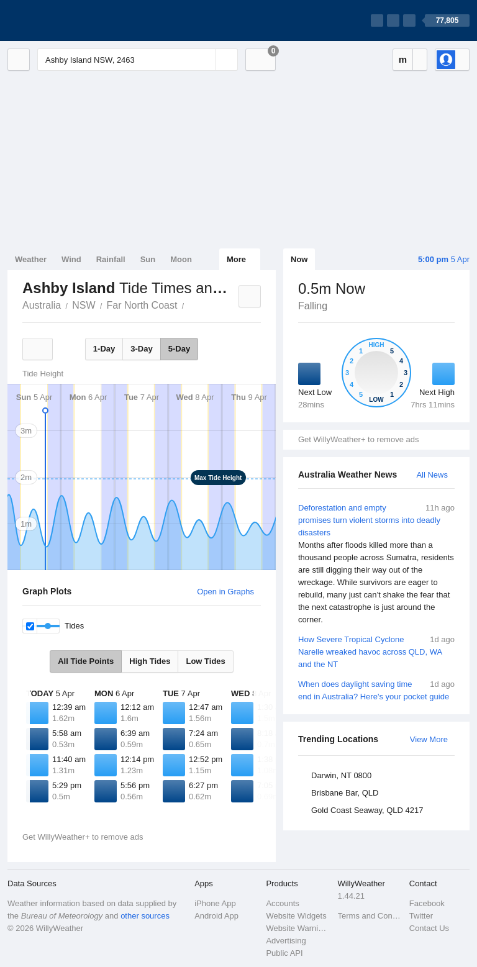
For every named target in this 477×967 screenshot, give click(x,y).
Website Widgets (296, 915)
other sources (145, 915)
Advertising (286, 940)
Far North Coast (142, 305)
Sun (148, 259)
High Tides (149, 661)
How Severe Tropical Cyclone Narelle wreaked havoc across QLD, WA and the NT (376, 651)
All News (432, 474)
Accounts (282, 903)
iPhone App (215, 903)
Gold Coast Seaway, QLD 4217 (367, 810)
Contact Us (429, 928)
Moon (181, 259)
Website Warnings (298, 928)
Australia (41, 305)
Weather (31, 259)
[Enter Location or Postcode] (137, 59)
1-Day (104, 348)
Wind (71, 259)
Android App (216, 915)
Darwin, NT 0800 (341, 775)
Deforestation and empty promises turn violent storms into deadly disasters (376, 564)
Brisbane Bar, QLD (344, 792)
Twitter (421, 915)
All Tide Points (86, 661)
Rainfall (110, 259)
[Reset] (205, 60)
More (236, 259)
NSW (83, 305)
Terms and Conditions (370, 915)
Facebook (427, 903)
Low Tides (205, 661)
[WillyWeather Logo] (65, 20)
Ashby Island (190, 304)
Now (299, 259)
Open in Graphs (225, 591)
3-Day (141, 348)
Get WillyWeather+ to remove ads (358, 439)
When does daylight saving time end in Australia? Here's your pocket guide (376, 689)
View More (429, 739)
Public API (284, 953)
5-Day (179, 348)
